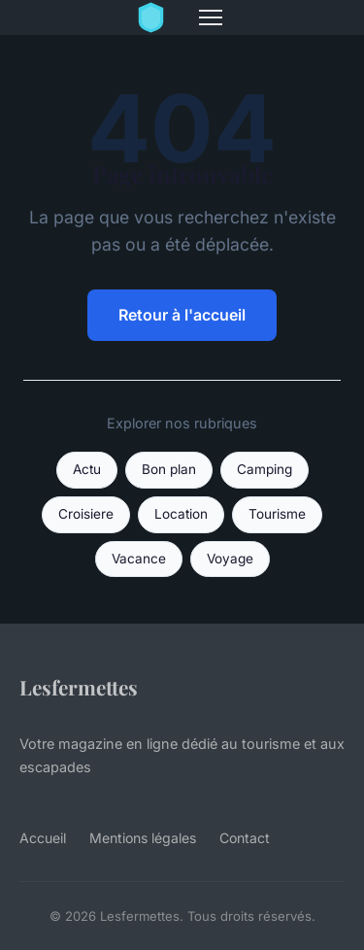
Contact (244, 838)
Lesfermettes (78, 686)
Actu (87, 469)
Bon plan (169, 469)
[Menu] (210, 17)
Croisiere (86, 514)
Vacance (139, 558)
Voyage (230, 558)
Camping (264, 469)
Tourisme (277, 514)
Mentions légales (142, 838)
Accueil (42, 838)
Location (181, 514)
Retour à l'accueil (182, 314)
